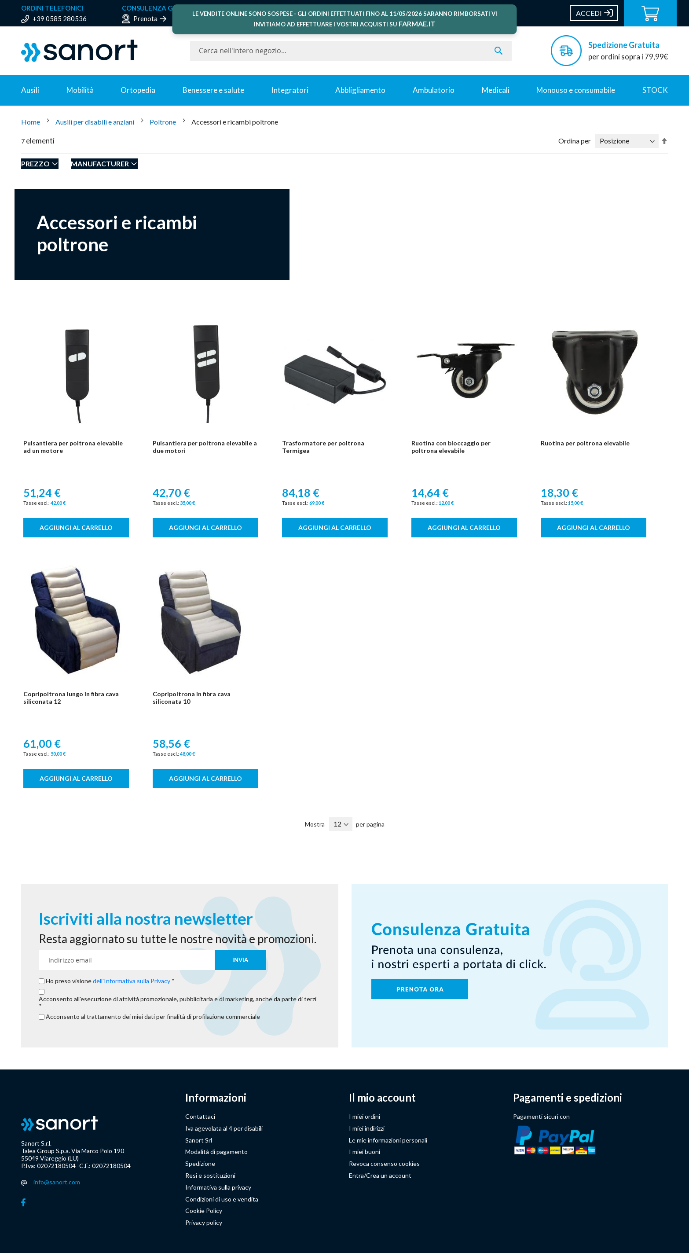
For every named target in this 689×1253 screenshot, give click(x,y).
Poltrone (163, 122)
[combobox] (351, 51)
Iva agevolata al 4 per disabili (224, 1128)
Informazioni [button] (215, 1097)
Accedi (589, 13)
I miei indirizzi (367, 1128)
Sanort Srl (198, 1140)
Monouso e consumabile (575, 90)
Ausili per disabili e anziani (95, 122)
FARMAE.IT (417, 23)
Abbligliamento (360, 90)
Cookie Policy (203, 1210)
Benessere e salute (213, 90)
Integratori (289, 90)
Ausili (30, 90)
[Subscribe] (240, 960)
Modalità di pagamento (216, 1151)
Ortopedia (138, 90)
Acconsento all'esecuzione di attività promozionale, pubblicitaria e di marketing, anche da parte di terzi (177, 999)
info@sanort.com (56, 1182)
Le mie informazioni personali (388, 1140)
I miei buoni (364, 1151)
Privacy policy (203, 1222)
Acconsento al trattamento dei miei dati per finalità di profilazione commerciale (153, 1016)
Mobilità (80, 90)
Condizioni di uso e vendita (221, 1199)
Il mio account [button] (382, 1097)
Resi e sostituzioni (210, 1175)
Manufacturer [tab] (100, 163)
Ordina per (574, 140)
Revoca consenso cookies (384, 1163)
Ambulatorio (433, 90)
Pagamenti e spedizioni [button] (567, 1097)
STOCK (655, 90)
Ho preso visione (109, 981)
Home (31, 122)
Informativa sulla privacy (218, 1187)
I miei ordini (364, 1116)
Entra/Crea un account (380, 1175)
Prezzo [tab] (35, 163)
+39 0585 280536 (60, 18)
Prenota (145, 18)
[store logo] (101, 51)
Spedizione (200, 1163)
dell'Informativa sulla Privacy (131, 981)
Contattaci (200, 1116)
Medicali (495, 90)
